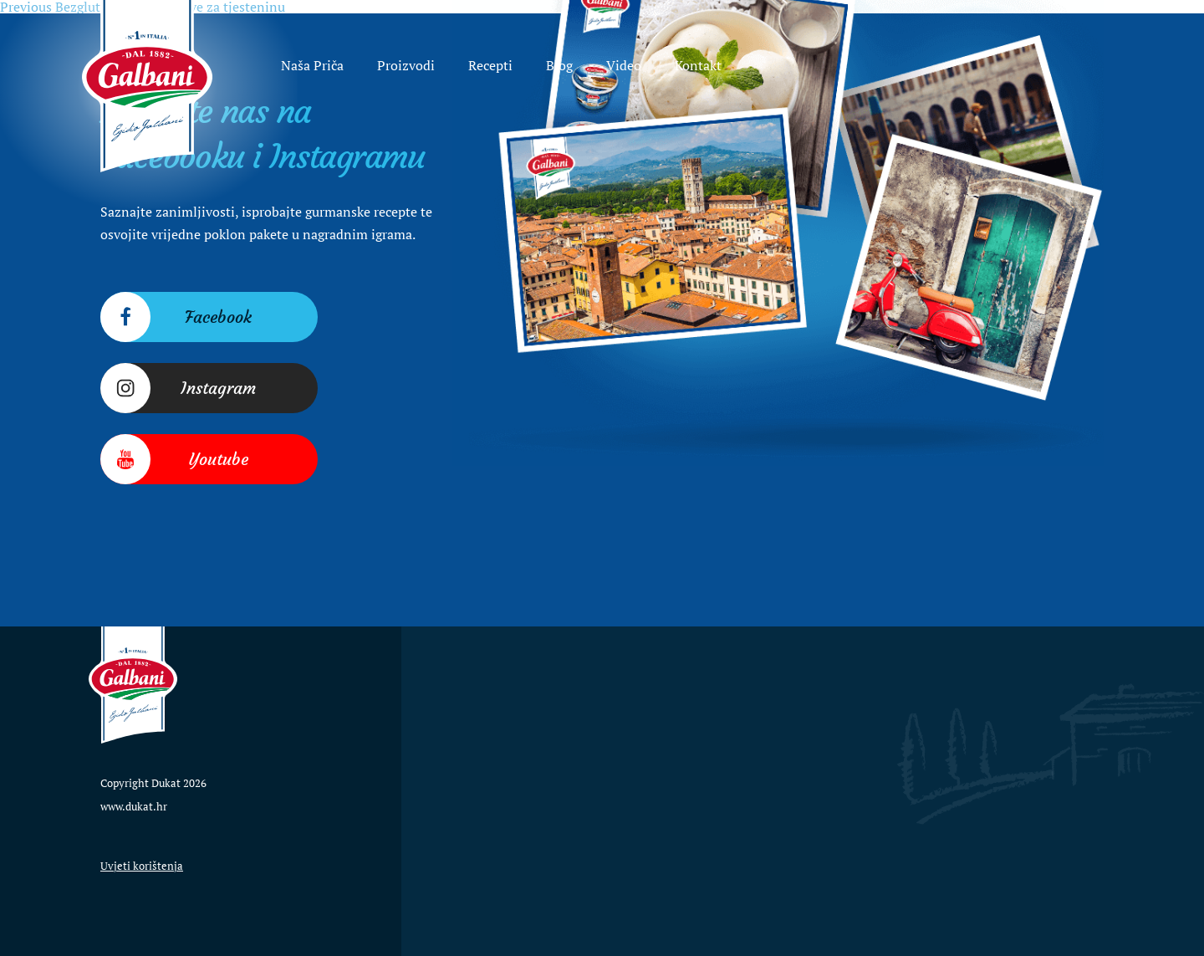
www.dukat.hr (133, 806)
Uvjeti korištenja (141, 865)
